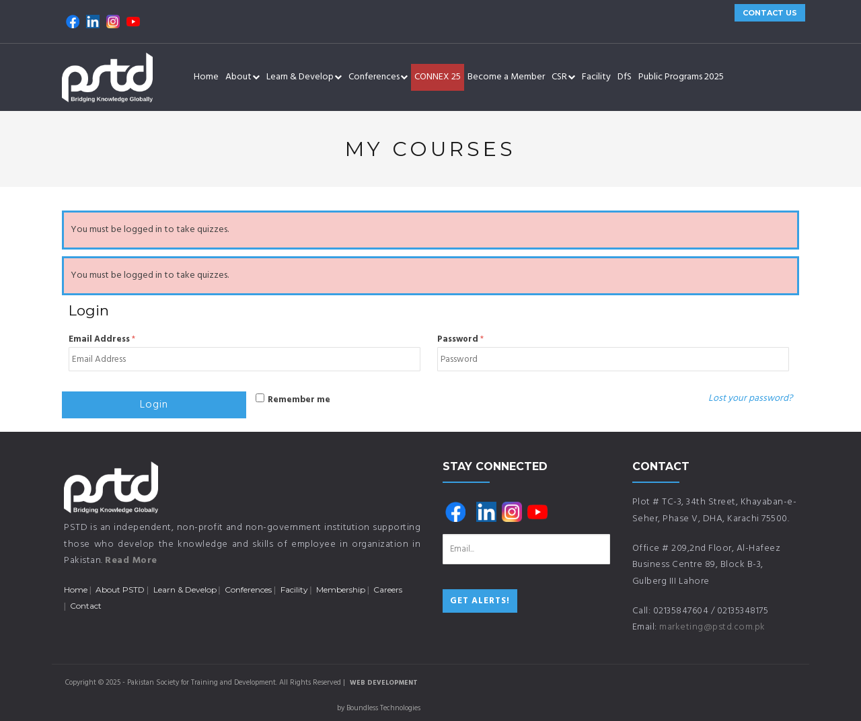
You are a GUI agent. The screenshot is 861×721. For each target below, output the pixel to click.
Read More (131, 560)
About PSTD (120, 589)
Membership (340, 589)
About (242, 77)
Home (206, 77)
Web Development (384, 682)
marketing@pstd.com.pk (712, 627)
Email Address (102, 339)
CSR (563, 77)
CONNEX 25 (437, 77)
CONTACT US (770, 12)
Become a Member (506, 77)
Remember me (299, 400)
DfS (624, 77)
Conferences (378, 77)
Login (154, 405)
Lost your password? (750, 398)
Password (460, 339)
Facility (596, 77)
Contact (86, 606)
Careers (387, 589)
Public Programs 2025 (681, 77)
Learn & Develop (304, 77)
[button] (256, 77)
